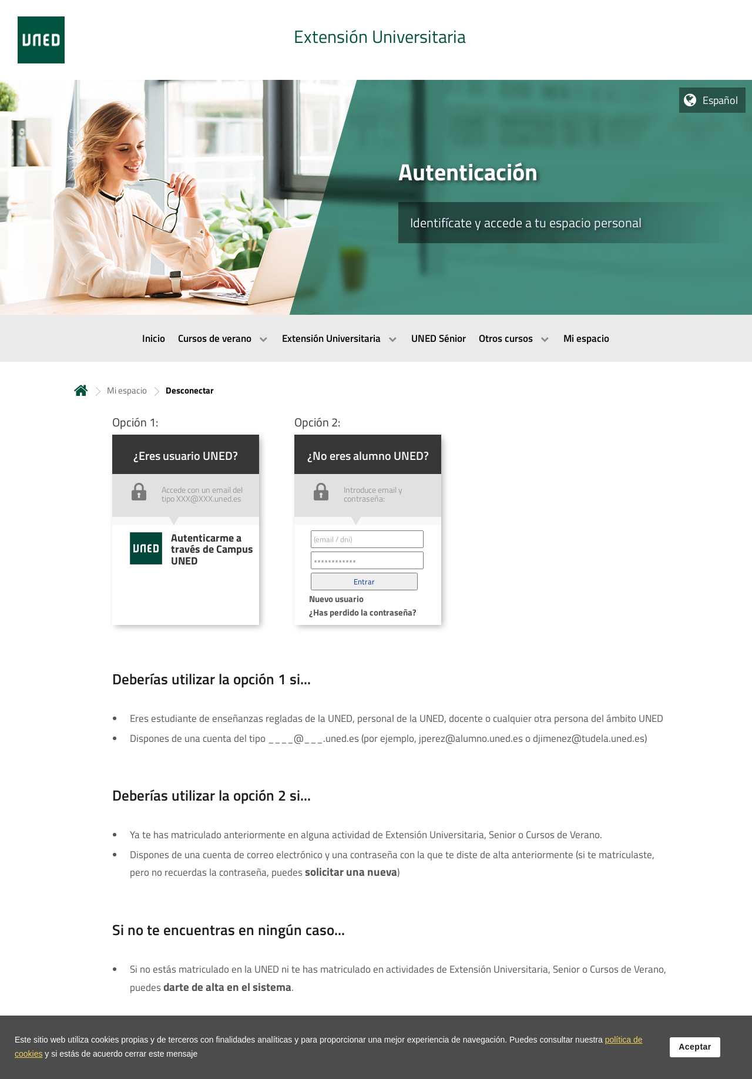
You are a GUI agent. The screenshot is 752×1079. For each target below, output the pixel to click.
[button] (364, 581)
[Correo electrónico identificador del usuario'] (367, 539)
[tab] (376, 40)
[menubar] (376, 338)
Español (720, 100)
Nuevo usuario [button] (336, 599)
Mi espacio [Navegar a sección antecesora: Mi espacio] (127, 390)
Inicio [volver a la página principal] (81, 390)
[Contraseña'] (367, 560)
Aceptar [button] (695, 1053)
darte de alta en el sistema (227, 987)
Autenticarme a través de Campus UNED (212, 549)
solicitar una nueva (351, 871)
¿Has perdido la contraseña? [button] (363, 612)
